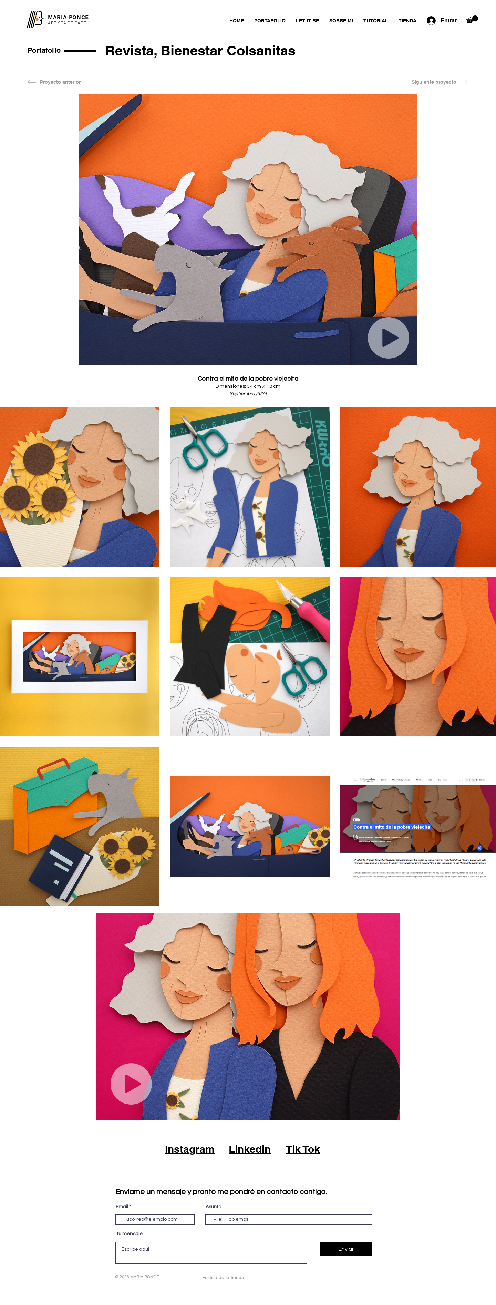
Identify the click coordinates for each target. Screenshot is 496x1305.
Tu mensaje (129, 1233)
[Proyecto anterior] (60, 82)
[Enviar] (346, 1249)
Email (122, 1206)
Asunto (213, 1206)
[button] (472, 19)
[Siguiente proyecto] (434, 82)
